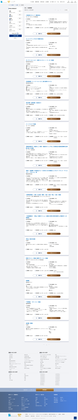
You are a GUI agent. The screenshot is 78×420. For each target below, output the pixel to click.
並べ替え (66, 9)
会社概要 (47, 1)
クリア (15, 38)
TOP (75, 418)
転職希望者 (37, 1)
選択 (19, 11)
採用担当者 (42, 1)
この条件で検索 (15, 35)
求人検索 (32, 1)
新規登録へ (45, 389)
